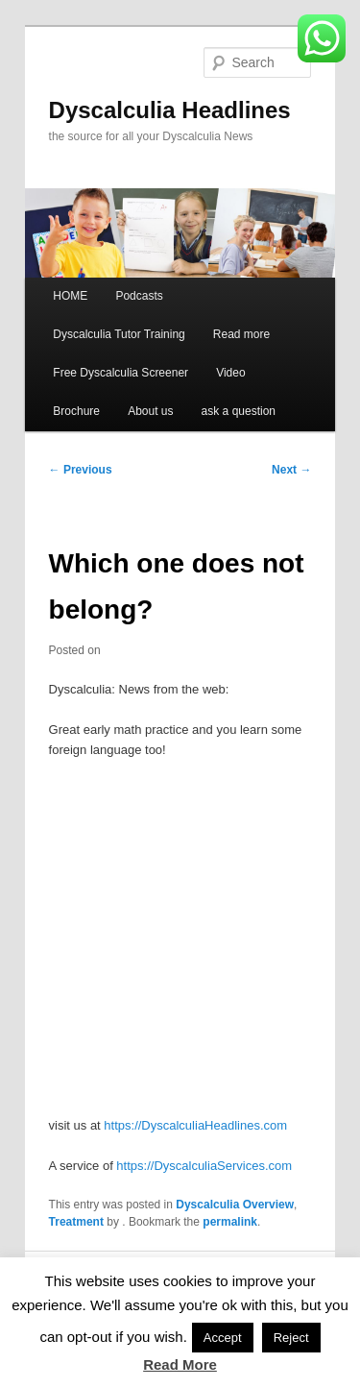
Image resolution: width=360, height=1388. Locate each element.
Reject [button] (291, 1337)
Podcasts (138, 296)
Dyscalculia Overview (235, 1204)
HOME (70, 296)
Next (291, 469)
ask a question (239, 411)
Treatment (76, 1222)
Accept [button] (223, 1337)
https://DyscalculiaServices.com (204, 1165)
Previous (80, 469)
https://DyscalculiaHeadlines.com (195, 1125)
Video (230, 372)
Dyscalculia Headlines (170, 110)
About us (150, 411)
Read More (180, 1364)
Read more (241, 334)
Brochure (76, 411)
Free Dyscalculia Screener (120, 372)
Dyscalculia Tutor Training (118, 334)
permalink (230, 1222)
